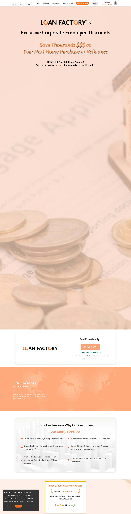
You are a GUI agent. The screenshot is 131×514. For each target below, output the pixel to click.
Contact (46, 3)
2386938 (107, 4)
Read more (9, 506)
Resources (56, 3)
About (38, 3)
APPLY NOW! (90, 346)
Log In (95, 3)
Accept (18, 506)
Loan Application (82, 3)
